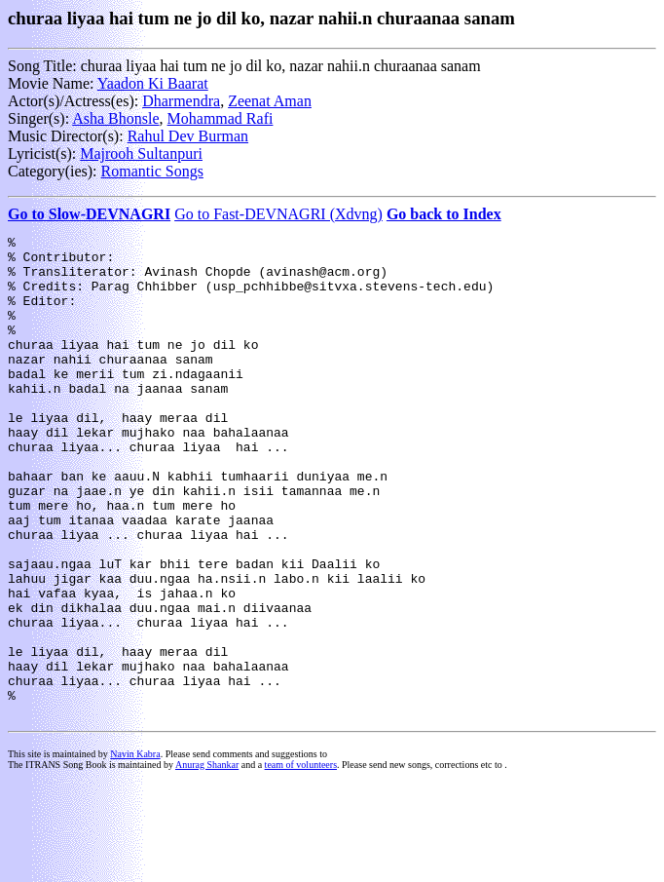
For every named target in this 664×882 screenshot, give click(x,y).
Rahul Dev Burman (188, 136)
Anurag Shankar (207, 861)
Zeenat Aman (270, 101)
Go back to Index (444, 214)
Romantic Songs (152, 171)
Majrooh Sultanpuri (141, 153)
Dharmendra (181, 101)
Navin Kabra (135, 850)
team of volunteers (301, 861)
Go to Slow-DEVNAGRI (89, 214)
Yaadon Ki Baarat (152, 83)
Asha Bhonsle (115, 118)
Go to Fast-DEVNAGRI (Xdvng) (278, 214)
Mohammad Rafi (220, 118)
